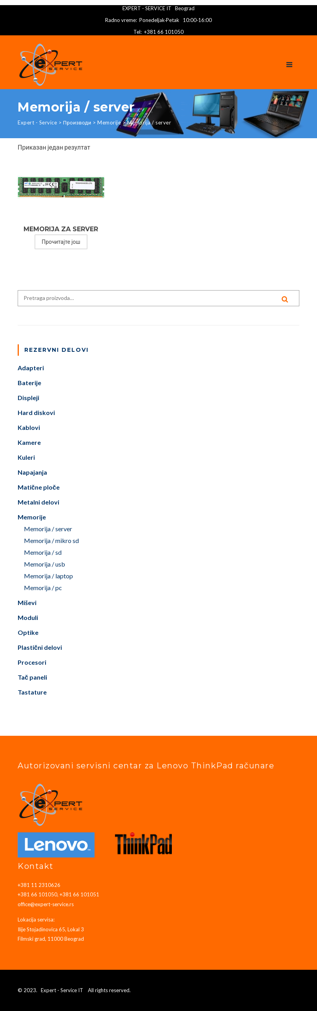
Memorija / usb (44, 564)
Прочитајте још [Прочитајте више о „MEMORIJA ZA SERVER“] (61, 241)
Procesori (32, 662)
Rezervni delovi (56, 349)
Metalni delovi (38, 502)
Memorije (32, 517)
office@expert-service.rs (46, 904)
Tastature (32, 692)
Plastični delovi (40, 647)
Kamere (29, 442)
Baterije (29, 383)
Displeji (28, 398)
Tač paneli (32, 677)
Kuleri (26, 457)
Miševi (27, 603)
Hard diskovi (36, 413)
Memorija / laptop (48, 576)
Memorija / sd (43, 552)
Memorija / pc (43, 588)
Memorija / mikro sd (51, 541)
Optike (28, 632)
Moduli (28, 618)
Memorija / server (48, 529)
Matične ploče (39, 487)
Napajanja (32, 472)
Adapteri (31, 368)
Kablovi (29, 427)
